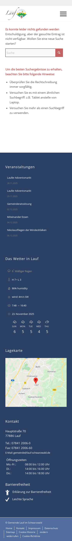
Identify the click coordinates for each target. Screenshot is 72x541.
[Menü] (61, 13)
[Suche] (34, 52)
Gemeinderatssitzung (19, 204)
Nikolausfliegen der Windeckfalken (26, 230)
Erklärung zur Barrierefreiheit (31, 492)
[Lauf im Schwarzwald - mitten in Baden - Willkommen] (29, 13)
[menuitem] (61, 13)
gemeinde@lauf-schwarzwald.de (31, 452)
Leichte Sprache (22, 499)
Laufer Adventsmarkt (19, 177)
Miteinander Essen (17, 217)
